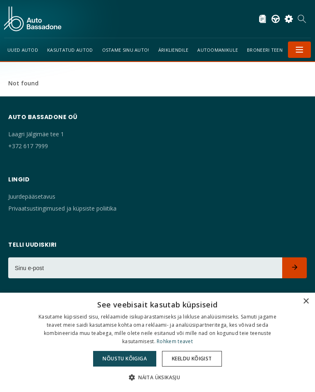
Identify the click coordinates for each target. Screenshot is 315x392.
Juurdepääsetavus (31, 196)
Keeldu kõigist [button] (192, 358)
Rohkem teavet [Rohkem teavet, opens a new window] (175, 341)
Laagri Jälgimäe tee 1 (36, 134)
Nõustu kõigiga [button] (125, 358)
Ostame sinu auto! (125, 50)
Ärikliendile (173, 50)
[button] (157, 377)
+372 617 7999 (28, 146)
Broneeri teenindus (272, 50)
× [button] (306, 301)
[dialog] (157, 342)
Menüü (299, 50)
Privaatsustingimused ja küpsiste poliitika (62, 208)
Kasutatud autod (70, 50)
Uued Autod (22, 50)
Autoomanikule (217, 50)
